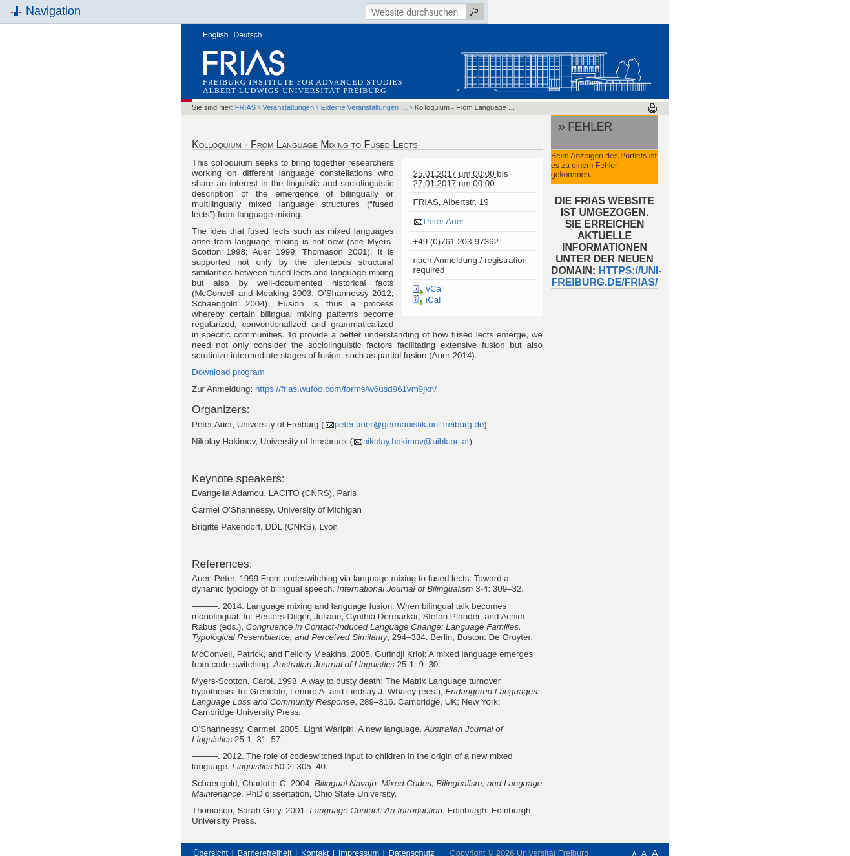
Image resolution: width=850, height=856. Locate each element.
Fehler (590, 126)
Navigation (53, 11)
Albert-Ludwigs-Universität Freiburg (295, 90)
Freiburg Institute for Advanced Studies (302, 82)
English (215, 34)
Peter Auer (443, 221)
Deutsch (248, 34)
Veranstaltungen (289, 107)
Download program (228, 372)
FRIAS (245, 107)
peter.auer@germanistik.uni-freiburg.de (409, 424)
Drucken (652, 108)
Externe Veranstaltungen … (364, 107)
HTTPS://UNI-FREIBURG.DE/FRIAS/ (607, 276)
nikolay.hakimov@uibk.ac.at (416, 441)
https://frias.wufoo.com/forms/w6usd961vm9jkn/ (346, 389)
